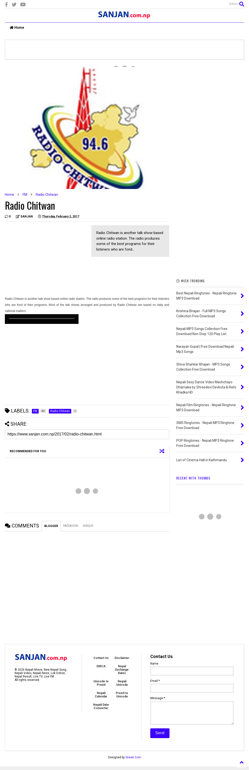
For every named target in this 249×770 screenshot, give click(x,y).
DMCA (101, 666)
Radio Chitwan (47, 195)
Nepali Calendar (101, 694)
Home (17, 27)
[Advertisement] (46, 259)
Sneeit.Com (133, 761)
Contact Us (101, 658)
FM (25, 195)
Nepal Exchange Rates (122, 670)
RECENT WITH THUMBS (193, 477)
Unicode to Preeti (101, 683)
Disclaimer (122, 658)
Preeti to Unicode (122, 694)
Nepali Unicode (122, 683)
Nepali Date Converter (101, 706)
